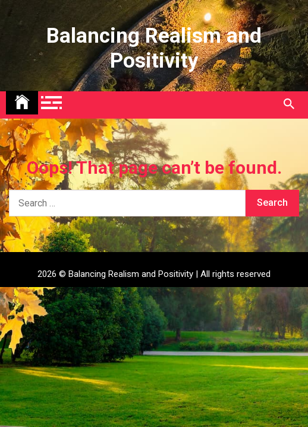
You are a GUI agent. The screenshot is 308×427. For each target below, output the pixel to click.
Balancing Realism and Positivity (154, 48)
